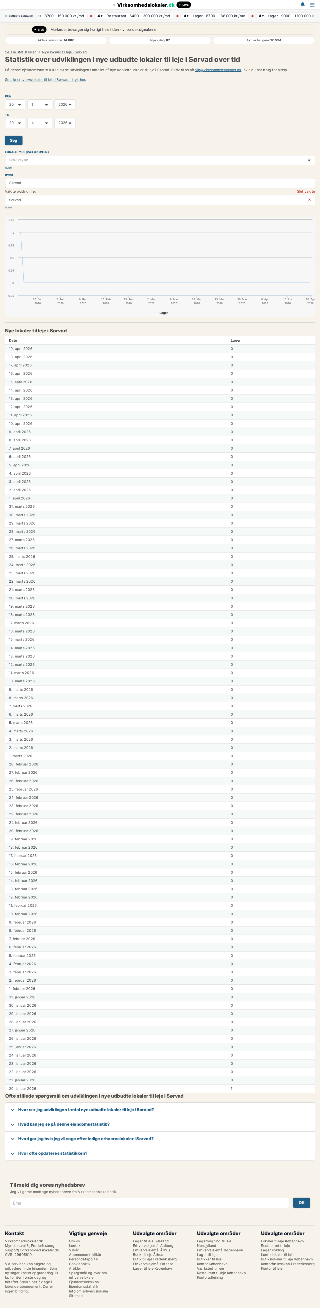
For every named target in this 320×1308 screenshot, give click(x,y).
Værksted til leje (210, 1268)
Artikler (75, 1268)
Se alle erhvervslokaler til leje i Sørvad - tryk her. (45, 79)
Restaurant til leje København (221, 1273)
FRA (8, 96)
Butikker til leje (209, 1259)
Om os (74, 1241)
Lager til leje (207, 1254)
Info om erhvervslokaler (88, 1291)
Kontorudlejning (210, 1277)
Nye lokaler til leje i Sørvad (64, 52)
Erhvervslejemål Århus (151, 1250)
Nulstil (8, 167)
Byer (9, 175)
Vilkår (73, 1250)
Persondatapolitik (83, 1259)
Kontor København (212, 1264)
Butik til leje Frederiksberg (155, 1259)
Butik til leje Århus (148, 1254)
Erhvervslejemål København (220, 1250)
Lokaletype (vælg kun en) (27, 152)
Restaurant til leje (275, 1245)
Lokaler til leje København (282, 1241)
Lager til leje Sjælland (151, 1241)
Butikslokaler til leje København (287, 1259)
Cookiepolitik (80, 1264)
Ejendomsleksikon (84, 1282)
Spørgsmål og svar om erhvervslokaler (88, 1275)
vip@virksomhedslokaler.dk (218, 70)
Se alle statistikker (20, 52)
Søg (14, 140)
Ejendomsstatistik (83, 1286)
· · (59, 16)
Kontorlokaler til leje (277, 1254)
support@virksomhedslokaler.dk (32, 1250)
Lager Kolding (272, 1250)
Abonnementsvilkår (85, 1254)
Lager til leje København (153, 1268)
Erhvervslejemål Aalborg (153, 1245)
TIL (7, 115)
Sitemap (76, 1295)
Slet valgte (306, 191)
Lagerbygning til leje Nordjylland (214, 1243)
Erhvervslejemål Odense (153, 1264)
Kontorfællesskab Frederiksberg (288, 1264)
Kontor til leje (271, 1268)
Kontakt (75, 1245)
